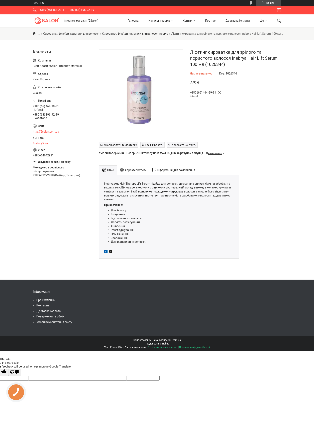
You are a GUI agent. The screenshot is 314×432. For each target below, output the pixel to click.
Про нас (210, 20)
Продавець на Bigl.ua (157, 343)
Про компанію (45, 300)
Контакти (189, 20)
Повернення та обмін (50, 316)
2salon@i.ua (40, 143)
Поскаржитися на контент (162, 347)
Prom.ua (176, 340)
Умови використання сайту (54, 322)
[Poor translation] (14, 372)
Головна (133, 20)
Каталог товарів (159, 20)
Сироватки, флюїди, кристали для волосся (71, 33)
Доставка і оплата (237, 20)
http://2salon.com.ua (46, 131)
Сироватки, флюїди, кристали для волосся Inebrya (135, 33)
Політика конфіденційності (194, 347)
